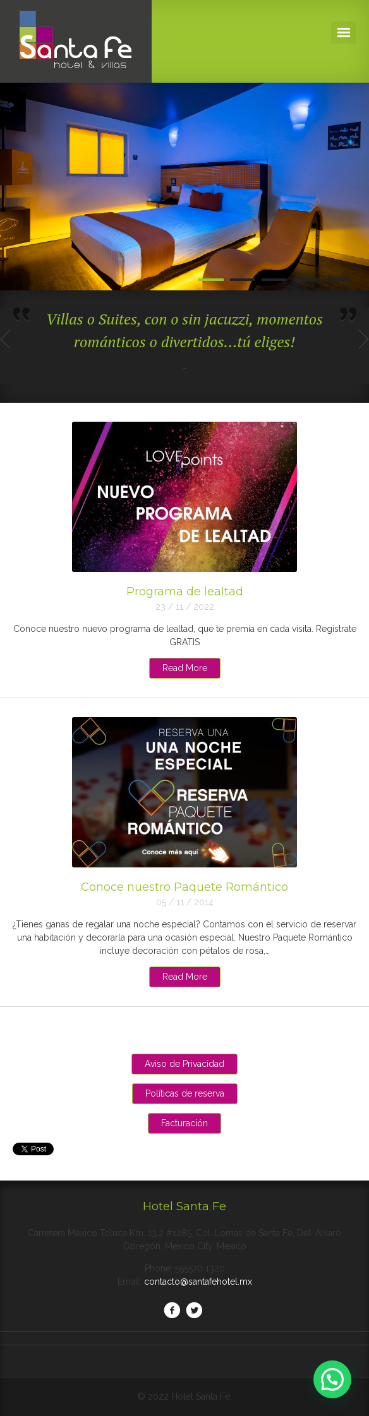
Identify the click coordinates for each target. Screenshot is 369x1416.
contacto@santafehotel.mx (198, 1281)
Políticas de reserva (184, 1093)
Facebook (172, 1310)
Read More (184, 668)
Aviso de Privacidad (184, 1064)
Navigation (343, 32)
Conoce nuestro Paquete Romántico (184, 887)
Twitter (194, 1310)
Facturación (184, 1123)
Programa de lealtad (184, 591)
